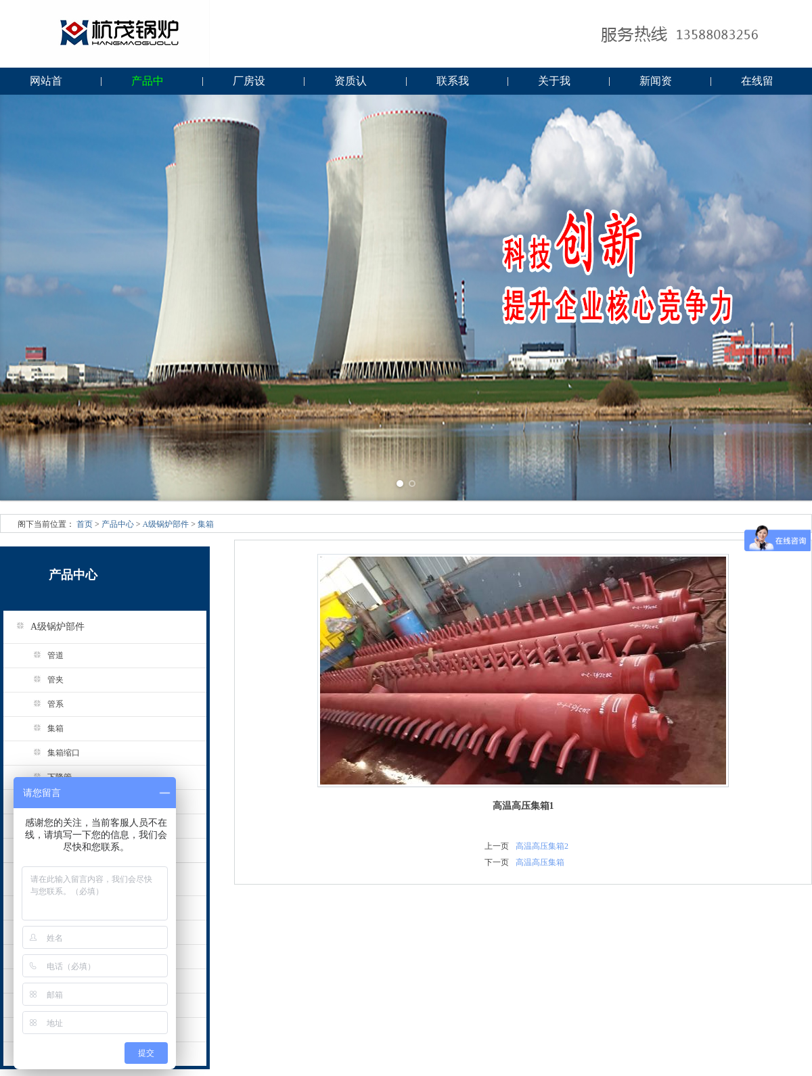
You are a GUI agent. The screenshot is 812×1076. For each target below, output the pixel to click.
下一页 (496, 862)
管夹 (44, 679)
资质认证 (350, 85)
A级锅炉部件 (166, 524)
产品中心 (147, 85)
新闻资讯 (655, 85)
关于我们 (554, 85)
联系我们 (452, 85)
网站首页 (46, 85)
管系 (44, 704)
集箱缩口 (52, 752)
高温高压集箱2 (542, 846)
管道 (44, 655)
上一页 (496, 846)
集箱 (206, 524)
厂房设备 (249, 85)
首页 (84, 524)
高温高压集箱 (540, 862)
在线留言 (757, 85)
